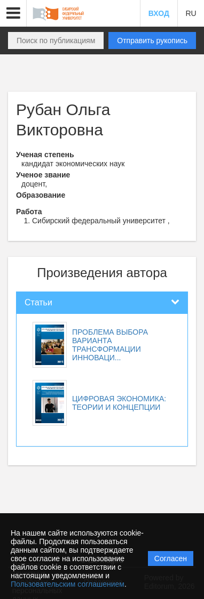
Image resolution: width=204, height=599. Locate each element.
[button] (13, 13)
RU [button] (190, 13)
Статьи (38, 302)
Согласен (170, 558)
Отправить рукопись (152, 40)
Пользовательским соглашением (67, 584)
